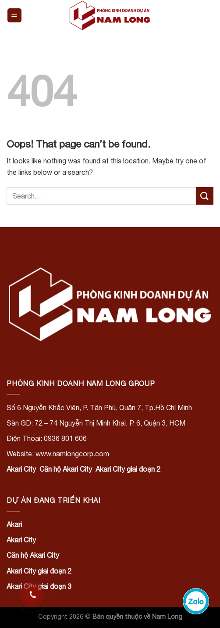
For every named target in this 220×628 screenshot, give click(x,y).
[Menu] (14, 15)
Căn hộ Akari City (65, 469)
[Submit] (204, 195)
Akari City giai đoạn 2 (128, 469)
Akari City (21, 469)
